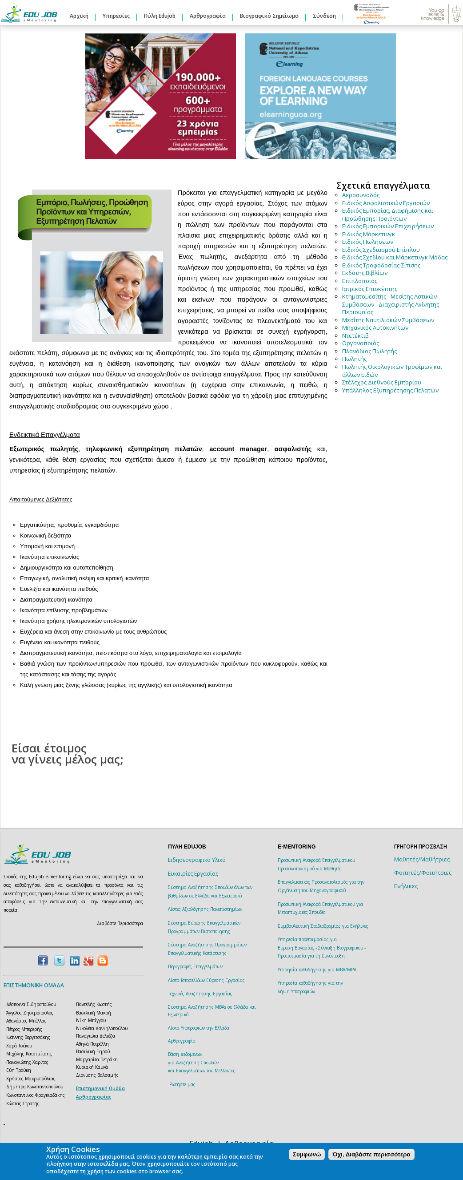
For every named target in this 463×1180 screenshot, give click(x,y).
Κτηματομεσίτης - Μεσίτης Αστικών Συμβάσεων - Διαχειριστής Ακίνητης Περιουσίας (390, 304)
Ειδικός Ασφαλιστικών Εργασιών (386, 203)
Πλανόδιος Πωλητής (369, 351)
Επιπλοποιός (359, 281)
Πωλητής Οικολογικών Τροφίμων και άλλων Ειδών (392, 371)
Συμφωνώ (307, 1154)
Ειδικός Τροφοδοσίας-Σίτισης (381, 265)
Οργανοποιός (360, 343)
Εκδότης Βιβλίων (364, 273)
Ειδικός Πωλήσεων (367, 242)
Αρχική (79, 16)
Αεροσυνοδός (360, 195)
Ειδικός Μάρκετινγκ (368, 234)
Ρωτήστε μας (182, 1084)
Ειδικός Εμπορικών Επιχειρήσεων (388, 226)
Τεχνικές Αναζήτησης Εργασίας (200, 993)
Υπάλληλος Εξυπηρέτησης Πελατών (390, 390)
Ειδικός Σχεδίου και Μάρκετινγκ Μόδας (394, 257)
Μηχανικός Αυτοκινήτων (375, 327)
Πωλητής (354, 359)
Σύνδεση (324, 16)
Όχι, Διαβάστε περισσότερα (371, 1154)
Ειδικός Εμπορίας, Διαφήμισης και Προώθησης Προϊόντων (387, 214)
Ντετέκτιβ (355, 335)
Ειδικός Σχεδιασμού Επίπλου (381, 250)
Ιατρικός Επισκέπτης (369, 289)
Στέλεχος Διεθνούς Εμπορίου (381, 382)
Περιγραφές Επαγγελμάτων (195, 966)
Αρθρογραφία (208, 16)
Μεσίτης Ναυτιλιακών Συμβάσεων (388, 320)
